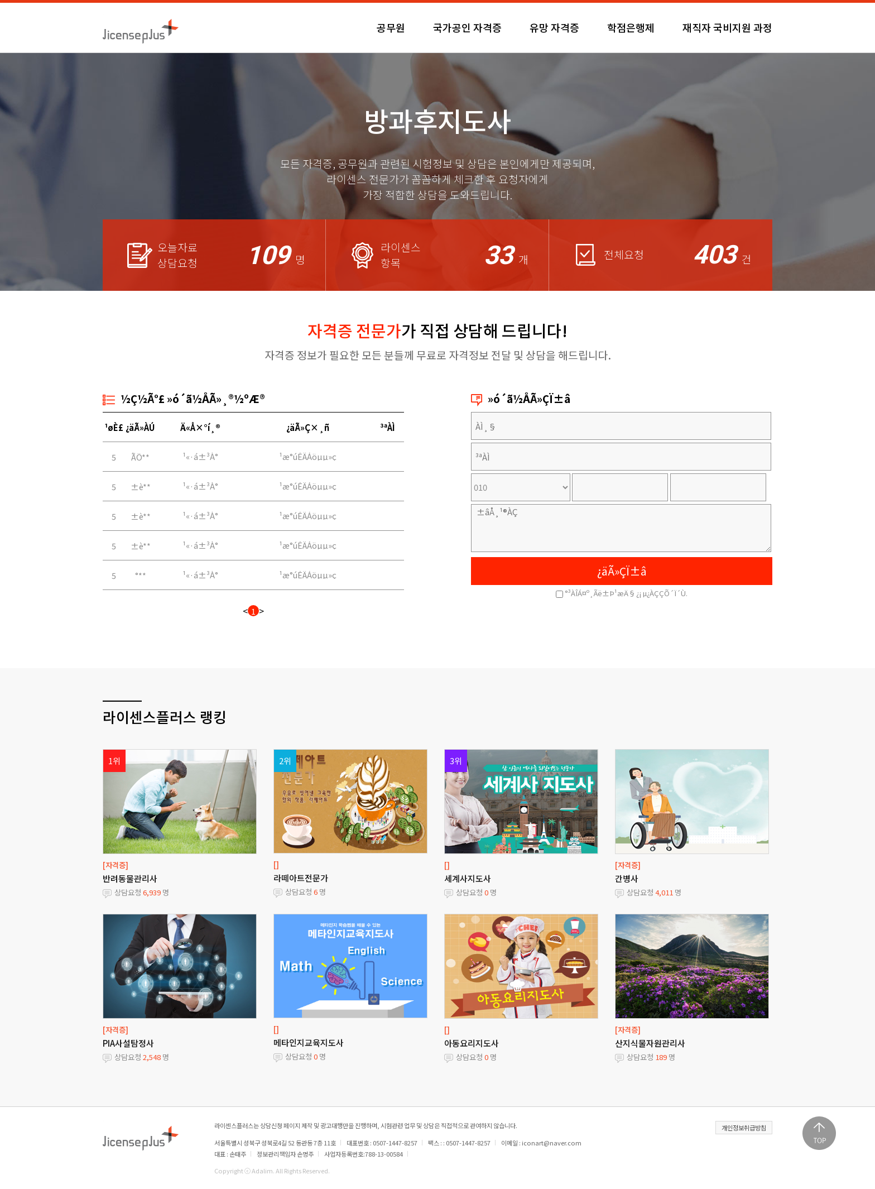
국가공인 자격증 (467, 27)
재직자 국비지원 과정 (727, 27)
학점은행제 (631, 27)
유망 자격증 (554, 27)
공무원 (391, 27)
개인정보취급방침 (744, 1127)
